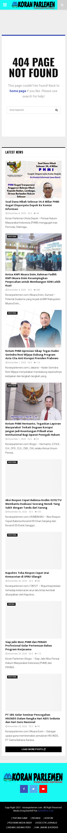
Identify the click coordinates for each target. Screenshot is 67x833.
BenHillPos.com (46, 811)
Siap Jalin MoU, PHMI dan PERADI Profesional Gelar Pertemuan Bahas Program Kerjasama (28, 646)
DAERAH (11, 164)
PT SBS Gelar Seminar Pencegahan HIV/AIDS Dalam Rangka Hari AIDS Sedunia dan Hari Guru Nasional (32, 718)
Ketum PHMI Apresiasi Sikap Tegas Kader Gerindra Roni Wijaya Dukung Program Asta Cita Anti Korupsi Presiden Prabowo (32, 355)
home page (18, 91)
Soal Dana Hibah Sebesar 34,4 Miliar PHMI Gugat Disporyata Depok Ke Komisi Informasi (32, 205)
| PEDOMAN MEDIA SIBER (19, 823)
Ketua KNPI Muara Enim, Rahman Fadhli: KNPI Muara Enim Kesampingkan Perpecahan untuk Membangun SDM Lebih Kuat (32, 280)
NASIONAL (12, 237)
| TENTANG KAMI (19, 818)
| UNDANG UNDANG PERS (18, 827)
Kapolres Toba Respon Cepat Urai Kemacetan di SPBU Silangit (27, 575)
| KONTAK (48, 818)
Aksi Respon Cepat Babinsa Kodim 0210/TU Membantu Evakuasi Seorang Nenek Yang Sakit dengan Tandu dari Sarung (33, 504)
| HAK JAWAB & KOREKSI (46, 827)
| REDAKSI (35, 818)
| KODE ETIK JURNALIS (46, 823)
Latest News (14, 152)
